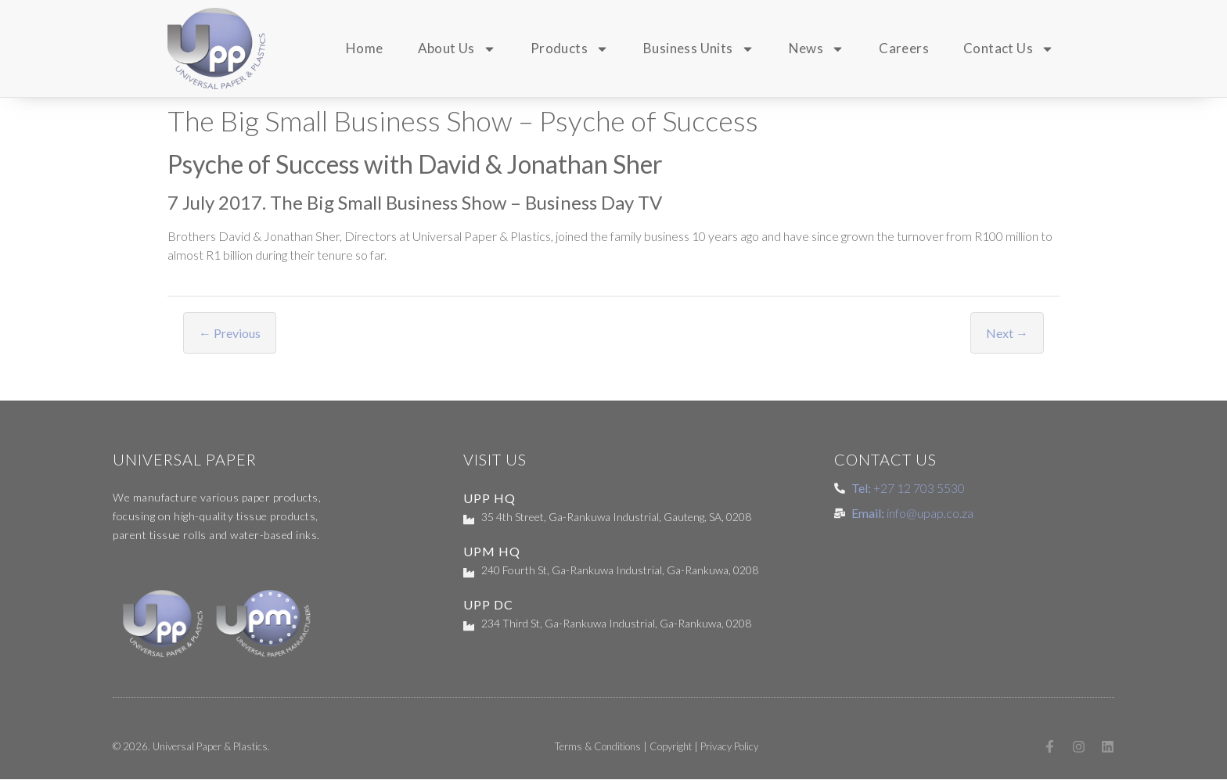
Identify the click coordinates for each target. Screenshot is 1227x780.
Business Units (698, 49)
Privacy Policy (728, 747)
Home (364, 48)
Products (570, 49)
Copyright (670, 747)
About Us (457, 49)
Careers (904, 48)
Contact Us (1008, 49)
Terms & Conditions (597, 747)
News (817, 49)
